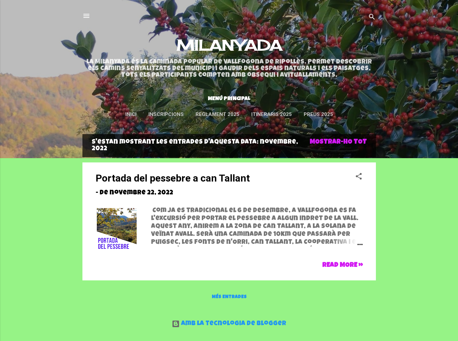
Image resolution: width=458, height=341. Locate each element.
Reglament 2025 (217, 114)
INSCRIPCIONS (166, 114)
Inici (131, 114)
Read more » (342, 265)
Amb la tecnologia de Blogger (229, 324)
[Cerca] (372, 18)
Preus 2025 (318, 114)
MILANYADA (229, 45)
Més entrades (229, 297)
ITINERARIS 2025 (271, 114)
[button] (359, 177)
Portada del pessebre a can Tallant (173, 178)
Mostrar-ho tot (338, 142)
